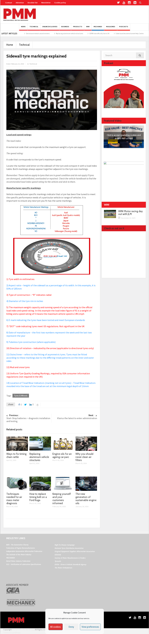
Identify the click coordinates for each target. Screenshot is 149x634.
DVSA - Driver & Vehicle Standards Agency (70, 564)
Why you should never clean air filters (84, 457)
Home (9, 44)
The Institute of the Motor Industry (18, 554)
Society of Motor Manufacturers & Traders (70, 558)
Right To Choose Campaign (65, 545)
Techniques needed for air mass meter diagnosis (14, 498)
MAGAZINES (110, 28)
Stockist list (32, 2)
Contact (8, 2)
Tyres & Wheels (20, 395)
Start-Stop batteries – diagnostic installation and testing (29, 418)
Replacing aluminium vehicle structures (75, 33)
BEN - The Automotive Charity (17, 545)
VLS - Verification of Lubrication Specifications (23, 564)
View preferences (90, 627)
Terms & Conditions (12, 632)
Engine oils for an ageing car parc (62, 455)
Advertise (20, 2)
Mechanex (98, 28)
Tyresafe (58, 561)
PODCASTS (123, 28)
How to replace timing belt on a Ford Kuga (38, 497)
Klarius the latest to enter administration (74, 417)
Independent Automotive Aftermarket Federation (24, 551)
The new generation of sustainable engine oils (85, 498)
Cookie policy (60, 2)
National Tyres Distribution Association (69, 548)
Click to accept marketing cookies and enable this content (124, 137)
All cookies (55, 627)
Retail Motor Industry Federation (18, 561)
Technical (34, 28)
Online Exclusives (49, 28)
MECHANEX (10, 558)
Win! (88, 28)
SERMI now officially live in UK (105, 33)
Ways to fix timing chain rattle (16, 455)
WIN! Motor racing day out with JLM (130, 213)
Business (65, 28)
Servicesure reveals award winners (43, 33)
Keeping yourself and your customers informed (61, 498)
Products (77, 28)
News (23, 28)
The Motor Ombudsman (63, 568)
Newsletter (46, 2)
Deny (71, 627)
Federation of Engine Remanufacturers (20, 548)
